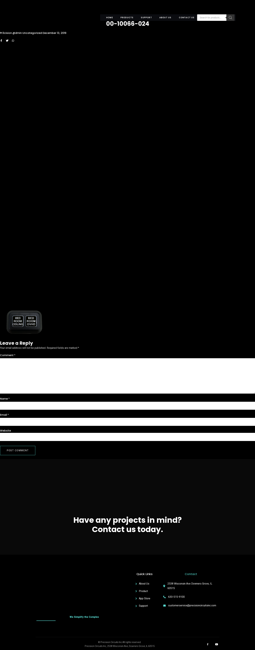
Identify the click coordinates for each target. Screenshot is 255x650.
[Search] (230, 17)
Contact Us (186, 17)
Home (110, 17)
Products (127, 17)
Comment (7, 355)
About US (165, 17)
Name (5, 399)
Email (4, 415)
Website (5, 430)
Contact (191, 574)
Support (146, 17)
